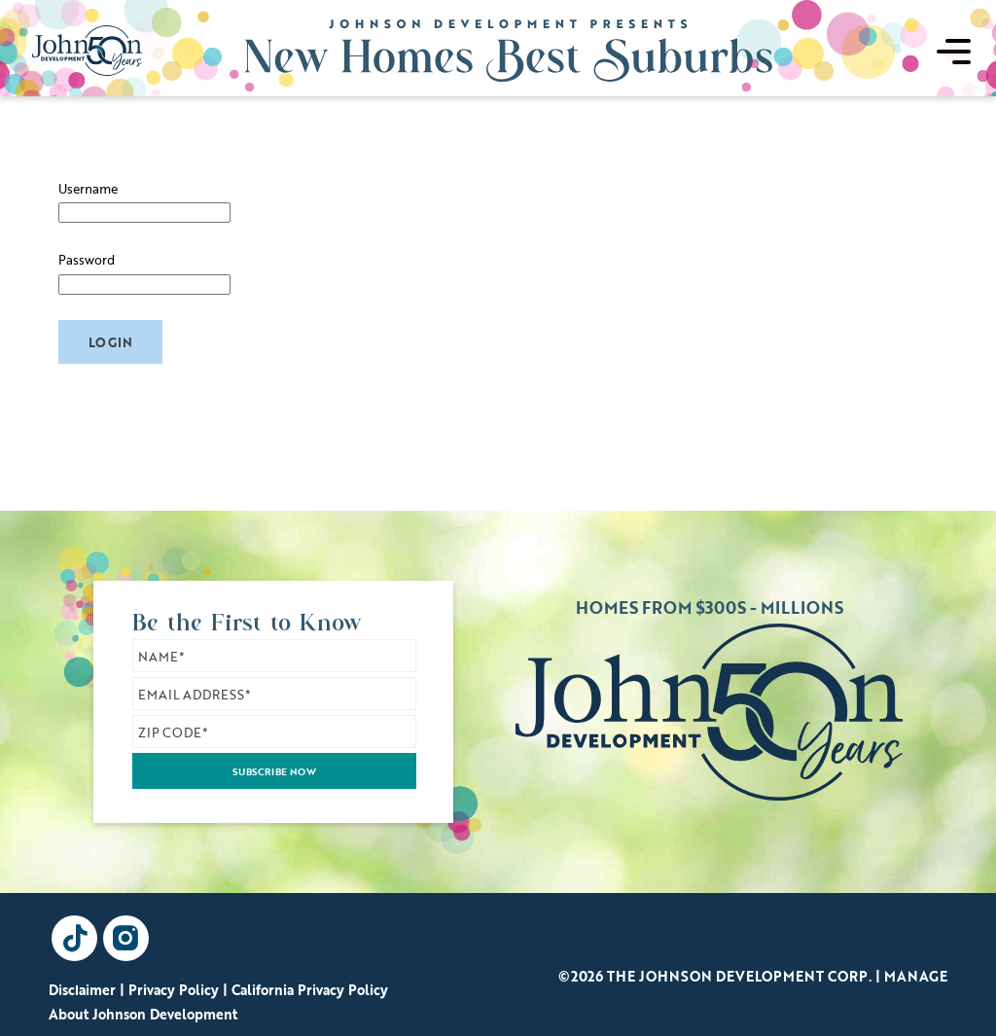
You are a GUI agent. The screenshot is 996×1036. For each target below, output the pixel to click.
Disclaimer (82, 990)
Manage (915, 976)
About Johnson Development (143, 1014)
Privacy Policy (173, 990)
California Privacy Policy (309, 990)
